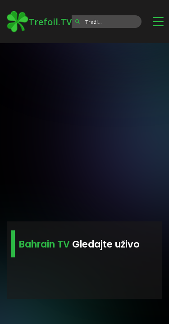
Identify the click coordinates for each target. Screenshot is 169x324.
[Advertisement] (84, 129)
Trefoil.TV (39, 21)
